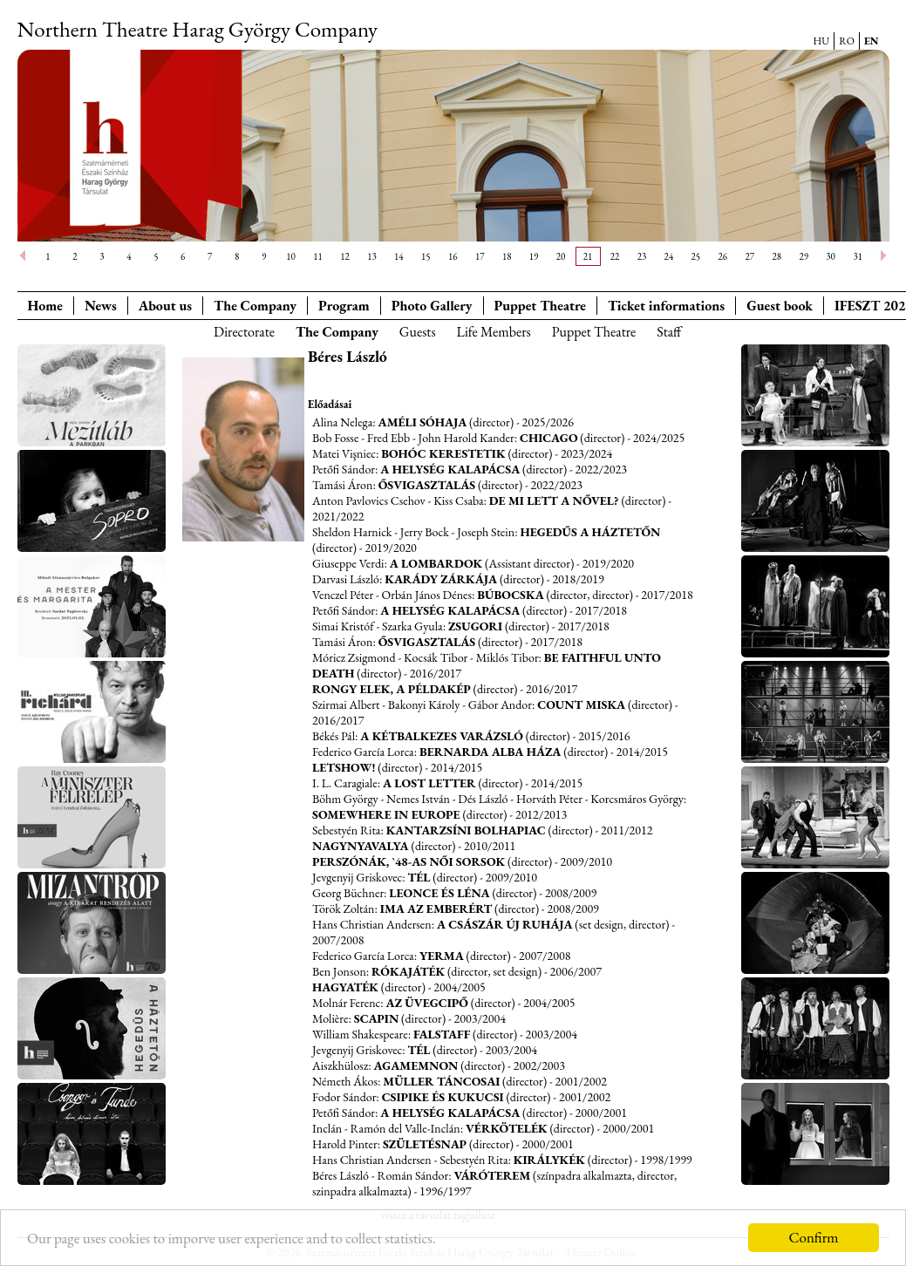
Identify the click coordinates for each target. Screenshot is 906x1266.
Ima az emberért (436, 908)
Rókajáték (408, 971)
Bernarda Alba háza (490, 751)
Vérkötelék (507, 1128)
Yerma (441, 955)
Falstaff (441, 1034)
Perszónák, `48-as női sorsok (408, 861)
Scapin (376, 1018)
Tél (418, 877)
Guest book (779, 305)
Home (45, 305)
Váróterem (491, 1175)
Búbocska (510, 594)
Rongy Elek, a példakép (391, 689)
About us (165, 305)
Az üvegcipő (427, 1003)
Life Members (494, 332)
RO (847, 41)
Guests (417, 332)
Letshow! (344, 767)
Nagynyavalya (360, 846)
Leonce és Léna (439, 893)
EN (871, 41)
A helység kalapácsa (450, 469)
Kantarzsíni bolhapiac (466, 830)
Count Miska (581, 704)
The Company (255, 305)
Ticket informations (666, 305)
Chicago (549, 438)
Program (344, 305)
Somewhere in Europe (386, 814)
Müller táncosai (441, 1081)
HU (822, 41)
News (101, 305)
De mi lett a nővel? (554, 500)
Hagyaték (345, 987)
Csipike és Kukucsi (443, 1097)
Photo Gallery (432, 305)
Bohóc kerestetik (443, 453)
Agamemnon (415, 1065)
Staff (669, 332)
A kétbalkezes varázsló (441, 736)
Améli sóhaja (422, 422)
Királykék (549, 1159)
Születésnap (425, 1144)
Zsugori (475, 626)
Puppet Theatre (594, 332)
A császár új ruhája (505, 924)
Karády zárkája (441, 579)
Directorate (244, 332)
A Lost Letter (429, 783)
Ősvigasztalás (427, 485)
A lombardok (436, 563)
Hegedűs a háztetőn (590, 532)
